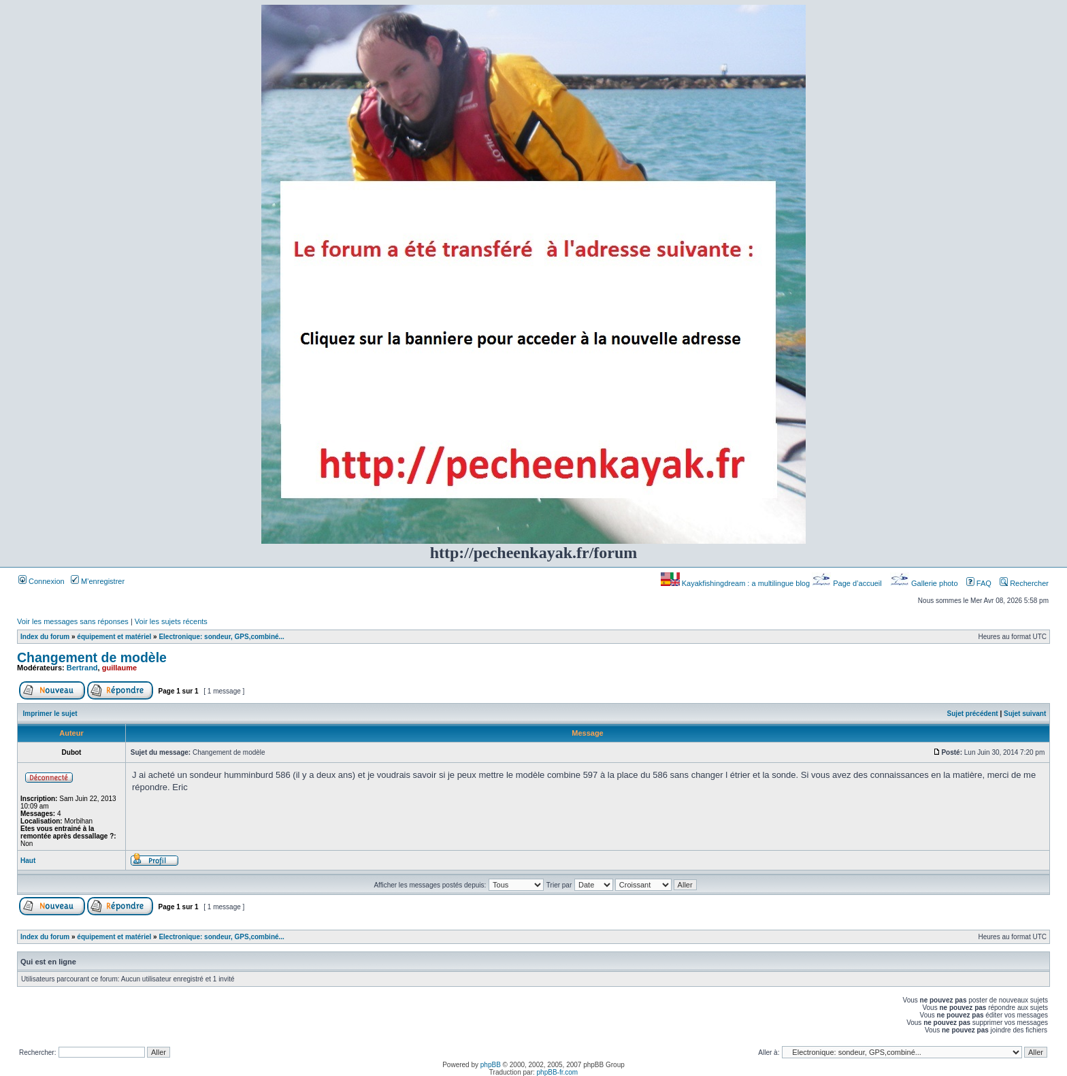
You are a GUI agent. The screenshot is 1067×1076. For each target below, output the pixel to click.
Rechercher (1024, 583)
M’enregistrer (98, 581)
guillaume (119, 668)
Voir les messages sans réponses (73, 621)
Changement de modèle (92, 657)
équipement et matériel (114, 636)
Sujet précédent (972, 713)
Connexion (41, 581)
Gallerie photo (925, 583)
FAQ (978, 583)
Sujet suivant (1025, 713)
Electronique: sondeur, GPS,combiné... (221, 636)
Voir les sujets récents (171, 621)
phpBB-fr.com (557, 1072)
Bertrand (82, 668)
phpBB (490, 1065)
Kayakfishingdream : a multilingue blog (736, 583)
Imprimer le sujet (50, 713)
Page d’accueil (848, 583)
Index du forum (44, 636)
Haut (27, 860)
